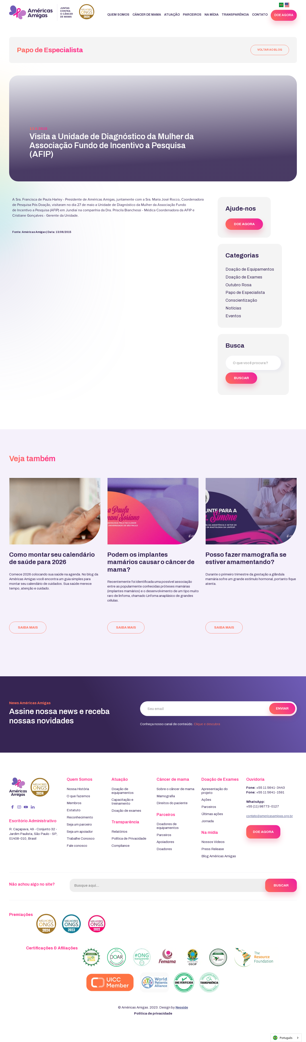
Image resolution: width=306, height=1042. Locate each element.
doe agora (283, 15)
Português (282, 1037)
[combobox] (286, 1038)
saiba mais (28, 627)
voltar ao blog (269, 49)
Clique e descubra (207, 724)
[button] (118, 15)
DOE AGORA (244, 224)
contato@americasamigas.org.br (269, 816)
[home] (51, 12)
